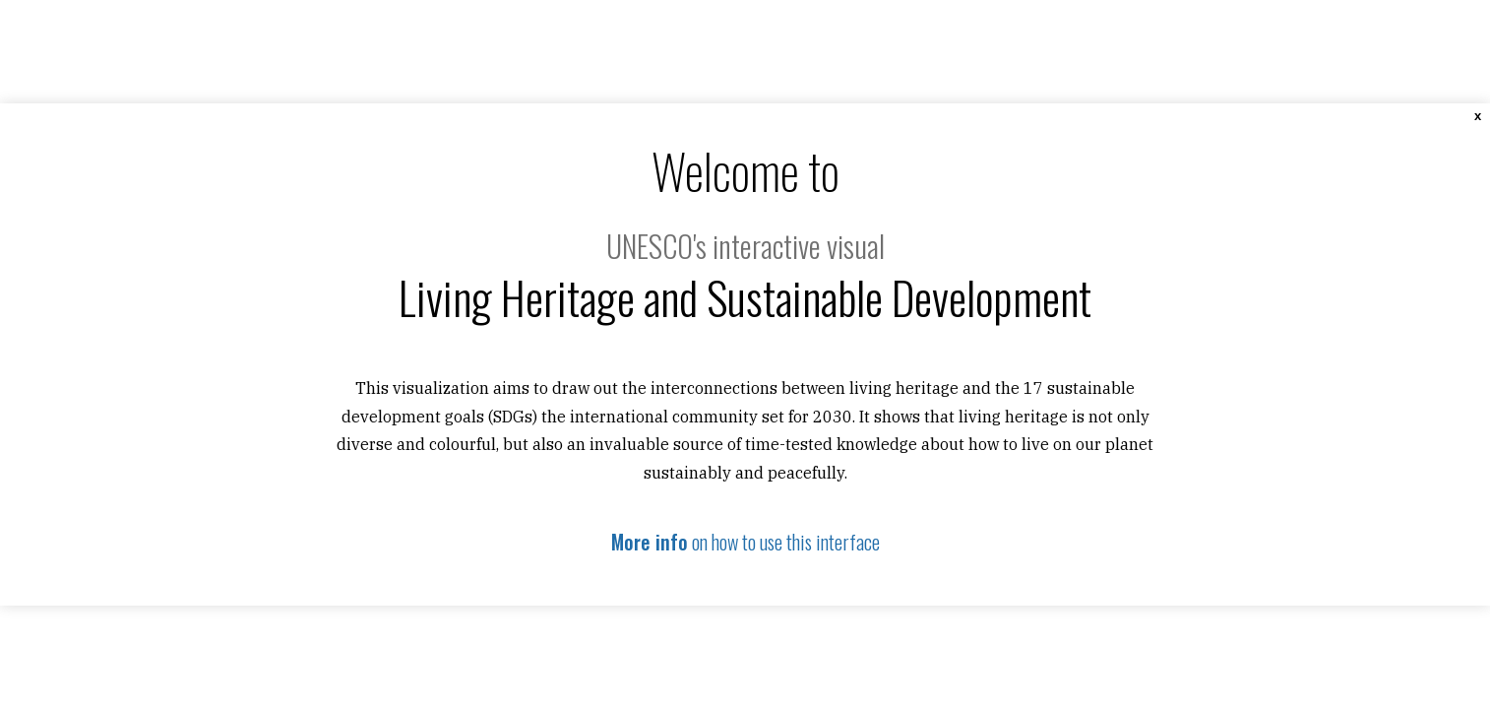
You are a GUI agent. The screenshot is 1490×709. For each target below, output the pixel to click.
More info (649, 541)
